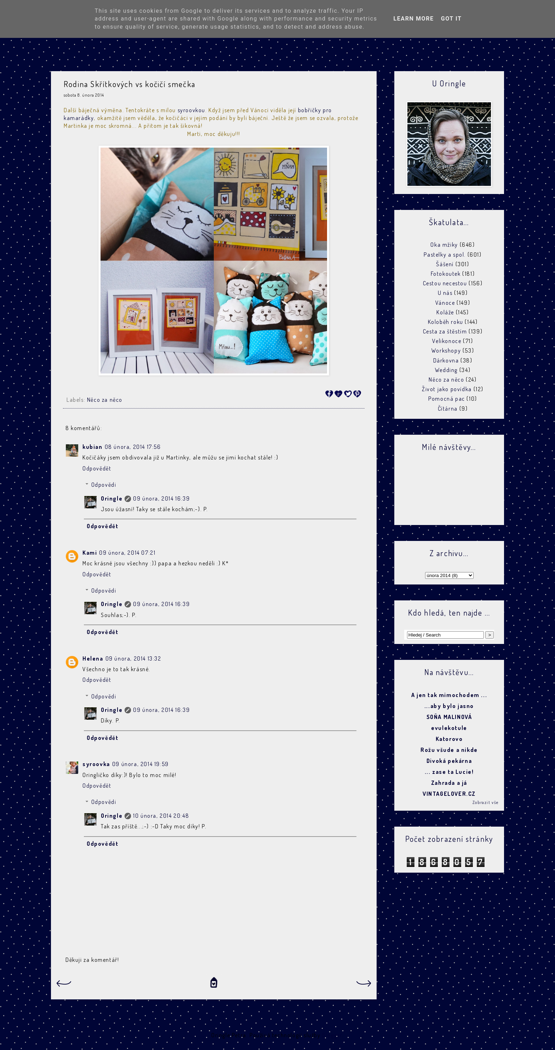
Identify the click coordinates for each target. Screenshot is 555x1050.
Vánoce (445, 302)
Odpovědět (96, 468)
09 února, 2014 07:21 (127, 552)
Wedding (446, 369)
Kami (89, 552)
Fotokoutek (446, 273)
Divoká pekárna (449, 760)
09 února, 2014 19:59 (140, 763)
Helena (92, 658)
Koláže (445, 312)
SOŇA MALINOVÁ (449, 716)
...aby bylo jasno (449, 705)
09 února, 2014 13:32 (133, 658)
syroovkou (191, 110)
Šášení (445, 264)
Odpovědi (103, 484)
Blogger (332, 1035)
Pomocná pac (446, 398)
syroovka (96, 763)
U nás (445, 292)
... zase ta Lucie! (449, 771)
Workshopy (446, 350)
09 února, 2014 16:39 (161, 498)
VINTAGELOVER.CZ (449, 793)
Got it (451, 18)
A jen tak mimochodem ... (449, 694)
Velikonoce (446, 340)
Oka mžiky (444, 244)
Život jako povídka (447, 389)
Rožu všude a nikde (449, 749)
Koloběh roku (445, 321)
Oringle (111, 498)
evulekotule (449, 727)
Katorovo (449, 738)
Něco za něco (104, 399)
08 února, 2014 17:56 (133, 446)
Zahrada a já (449, 782)
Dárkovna (446, 360)
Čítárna (448, 408)
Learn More (413, 18)
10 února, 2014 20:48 (161, 815)
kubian (92, 446)
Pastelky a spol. (445, 254)
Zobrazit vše (486, 802)
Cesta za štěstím (445, 331)
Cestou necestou (445, 283)
